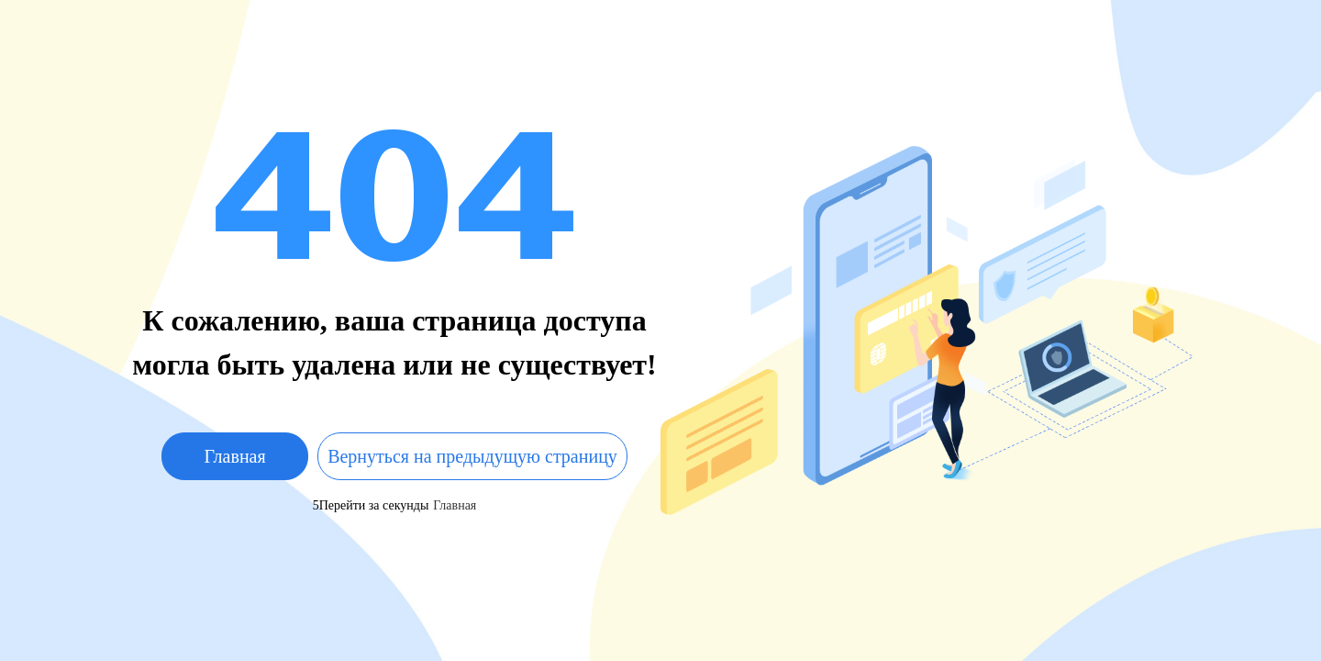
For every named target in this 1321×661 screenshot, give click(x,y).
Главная (235, 456)
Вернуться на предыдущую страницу (472, 456)
